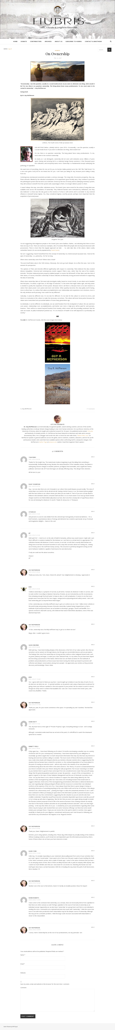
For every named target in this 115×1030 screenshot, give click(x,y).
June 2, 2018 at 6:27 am (34, 535)
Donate (24, 41)
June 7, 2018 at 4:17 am (34, 723)
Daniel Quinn (55, 250)
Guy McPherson (27, 409)
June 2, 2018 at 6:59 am (34, 572)
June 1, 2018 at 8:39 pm (34, 486)
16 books (90, 431)
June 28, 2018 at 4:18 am (34, 853)
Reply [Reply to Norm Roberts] (93, 897)
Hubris (57, 50)
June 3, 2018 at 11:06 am (34, 679)
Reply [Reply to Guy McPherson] (93, 569)
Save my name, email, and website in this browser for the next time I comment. (44, 984)
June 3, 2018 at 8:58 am (34, 647)
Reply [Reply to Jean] (93, 676)
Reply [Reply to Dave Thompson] (93, 484)
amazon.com (53, 442)
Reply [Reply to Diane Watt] (93, 721)
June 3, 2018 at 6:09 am (34, 626)
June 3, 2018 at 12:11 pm (34, 704)
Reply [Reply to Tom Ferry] (93, 457)
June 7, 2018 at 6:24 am (34, 828)
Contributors (36, 41)
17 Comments (91, 409)
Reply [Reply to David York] (93, 850)
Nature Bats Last (83, 435)
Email (22, 964)
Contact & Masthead (93, 41)
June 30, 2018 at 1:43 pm (34, 900)
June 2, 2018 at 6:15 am (34, 514)
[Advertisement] (105, 82)
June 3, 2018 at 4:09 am (34, 589)
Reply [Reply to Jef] (93, 532)
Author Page (43, 442)
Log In (10, 49)
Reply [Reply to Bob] (93, 586)
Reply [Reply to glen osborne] (93, 644)
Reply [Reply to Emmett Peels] (93, 746)
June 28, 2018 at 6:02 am (34, 883)
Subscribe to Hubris (74, 41)
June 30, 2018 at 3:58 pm (34, 929)
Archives (48, 41)
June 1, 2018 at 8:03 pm (34, 459)
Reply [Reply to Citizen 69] (93, 511)
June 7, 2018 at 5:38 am (34, 748)
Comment (23, 987)
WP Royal (14, 1026)
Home (15, 41)
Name (22, 955)
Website (23, 973)
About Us (58, 41)
